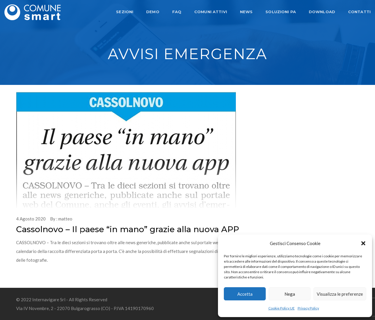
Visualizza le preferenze (340, 294)
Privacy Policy (308, 308)
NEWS (246, 11)
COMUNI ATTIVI (210, 11)
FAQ (176, 11)
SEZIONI (124, 11)
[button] (363, 243)
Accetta (245, 294)
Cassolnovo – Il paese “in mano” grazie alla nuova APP (127, 229)
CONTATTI (359, 11)
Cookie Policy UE (281, 308)
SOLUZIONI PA (280, 11)
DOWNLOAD (322, 11)
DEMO (152, 11)
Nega (289, 294)
